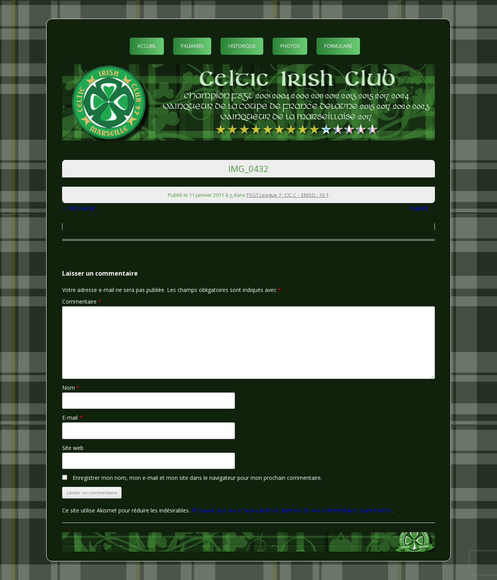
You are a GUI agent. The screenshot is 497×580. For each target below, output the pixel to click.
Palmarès (192, 46)
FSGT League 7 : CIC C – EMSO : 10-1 (287, 194)
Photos (289, 46)
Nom (71, 387)
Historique (241, 46)
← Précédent (78, 208)
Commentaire (81, 301)
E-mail (72, 417)
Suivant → (422, 208)
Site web (72, 447)
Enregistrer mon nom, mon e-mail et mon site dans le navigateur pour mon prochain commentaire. (197, 477)
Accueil (146, 46)
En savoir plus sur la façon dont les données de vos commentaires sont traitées (291, 510)
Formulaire (338, 46)
